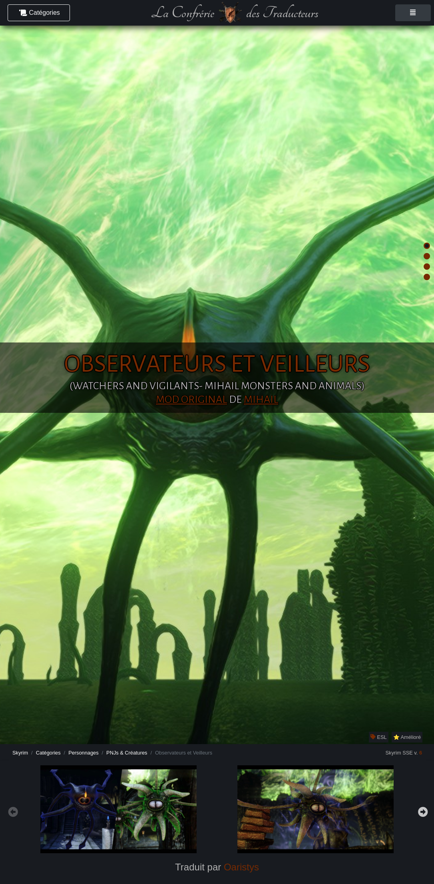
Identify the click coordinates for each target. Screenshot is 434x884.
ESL (378, 737)
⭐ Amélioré (407, 737)
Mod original (191, 399)
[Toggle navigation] (413, 12)
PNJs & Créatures (126, 753)
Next (422, 811)
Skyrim (20, 753)
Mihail (261, 399)
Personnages (83, 753)
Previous (12, 811)
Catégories (48, 753)
